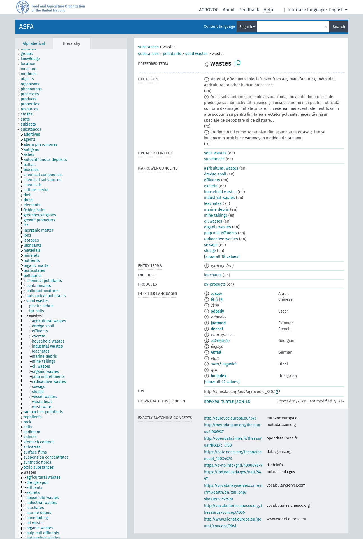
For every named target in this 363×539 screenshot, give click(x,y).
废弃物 (217, 299)
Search (339, 26)
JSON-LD (242, 401)
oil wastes (213, 221)
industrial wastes (219, 197)
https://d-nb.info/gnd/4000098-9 (233, 465)
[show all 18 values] (222, 256)
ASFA (26, 27)
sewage (211, 244)
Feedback (249, 9)
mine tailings (215, 215)
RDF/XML (212, 401)
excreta (211, 186)
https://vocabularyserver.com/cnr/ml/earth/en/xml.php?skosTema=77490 (233, 492)
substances (148, 47)
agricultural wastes (221, 168)
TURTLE (227, 401)
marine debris (216, 209)
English (336, 9)
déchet (217, 329)
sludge (210, 250)
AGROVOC (208, 9)
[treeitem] (29, 53)
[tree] (71, 293)
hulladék (218, 376)
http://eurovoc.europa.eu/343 (230, 418)
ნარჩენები (220, 340)
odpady (217, 311)
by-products (215, 284)
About (229, 9)
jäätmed (218, 323)
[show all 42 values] (222, 382)
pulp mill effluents (220, 233)
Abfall (216, 352)
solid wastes (196, 53)
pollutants (172, 53)
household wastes (220, 191)
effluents (212, 180)
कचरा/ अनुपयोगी (224, 364)
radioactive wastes (221, 239)
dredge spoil (215, 174)
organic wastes (217, 227)
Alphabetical (34, 43)
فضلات (216, 293)
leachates (213, 203)
